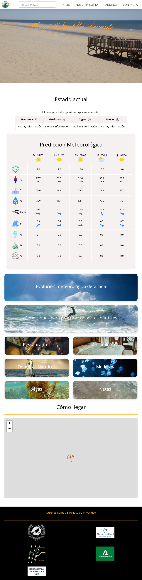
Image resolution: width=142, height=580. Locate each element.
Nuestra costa (87, 4)
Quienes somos (56, 512)
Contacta (130, 4)
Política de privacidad (82, 512)
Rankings (110, 4)
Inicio (66, 4)
